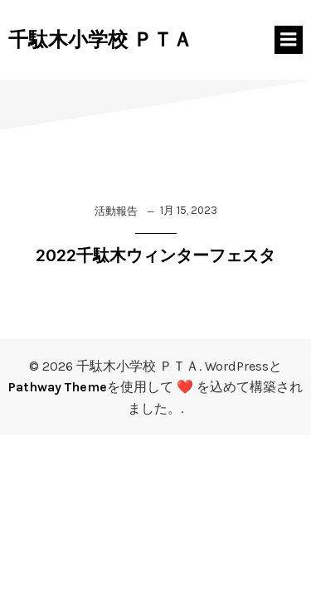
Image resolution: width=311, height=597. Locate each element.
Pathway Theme (57, 387)
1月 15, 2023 (188, 210)
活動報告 (116, 211)
